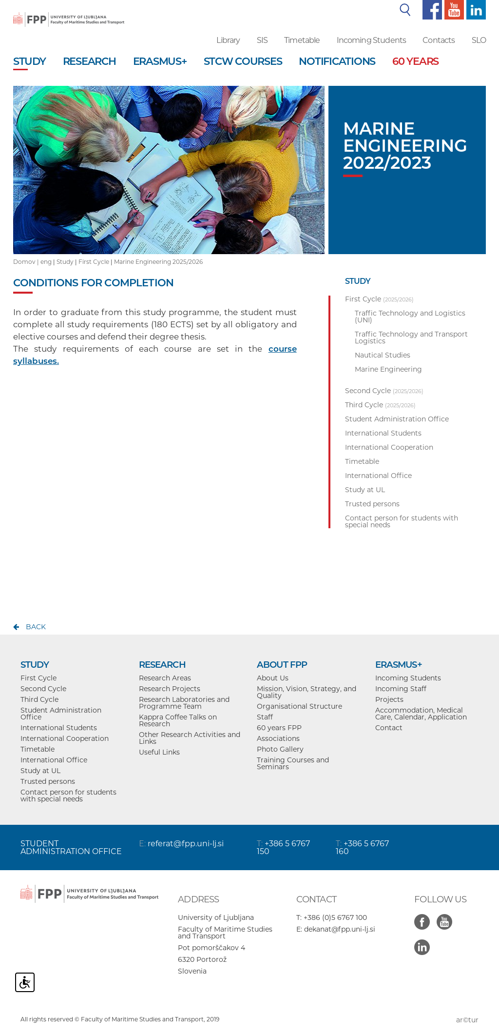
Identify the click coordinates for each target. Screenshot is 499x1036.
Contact (389, 727)
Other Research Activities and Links (189, 738)
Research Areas (165, 678)
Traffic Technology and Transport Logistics (411, 337)
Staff (265, 717)
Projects (389, 699)
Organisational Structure (299, 706)
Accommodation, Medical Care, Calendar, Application (421, 713)
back (36, 626)
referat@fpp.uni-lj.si (186, 843)
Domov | (26, 261)
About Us (272, 678)
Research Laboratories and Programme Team (184, 703)
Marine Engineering (388, 369)
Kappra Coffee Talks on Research (178, 720)
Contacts (438, 40)
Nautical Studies (382, 355)
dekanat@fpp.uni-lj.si (339, 929)
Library (228, 40)
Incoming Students (371, 40)
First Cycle (93, 261)
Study (65, 261)
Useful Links (159, 752)
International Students (58, 727)
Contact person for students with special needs (68, 795)
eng (46, 261)
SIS (262, 40)
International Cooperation (64, 738)
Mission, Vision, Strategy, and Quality (306, 692)
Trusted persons (47, 781)
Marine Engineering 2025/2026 (158, 261)
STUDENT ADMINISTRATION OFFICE (71, 847)
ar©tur (467, 1020)
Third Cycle (39, 699)
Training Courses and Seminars (293, 763)
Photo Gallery (280, 749)
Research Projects (169, 688)
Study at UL (40, 770)
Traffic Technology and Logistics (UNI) (410, 316)
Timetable (302, 40)
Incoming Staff (400, 688)
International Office (53, 760)
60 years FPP (279, 727)
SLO (479, 40)
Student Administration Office (60, 713)
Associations (278, 738)
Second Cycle (43, 688)
